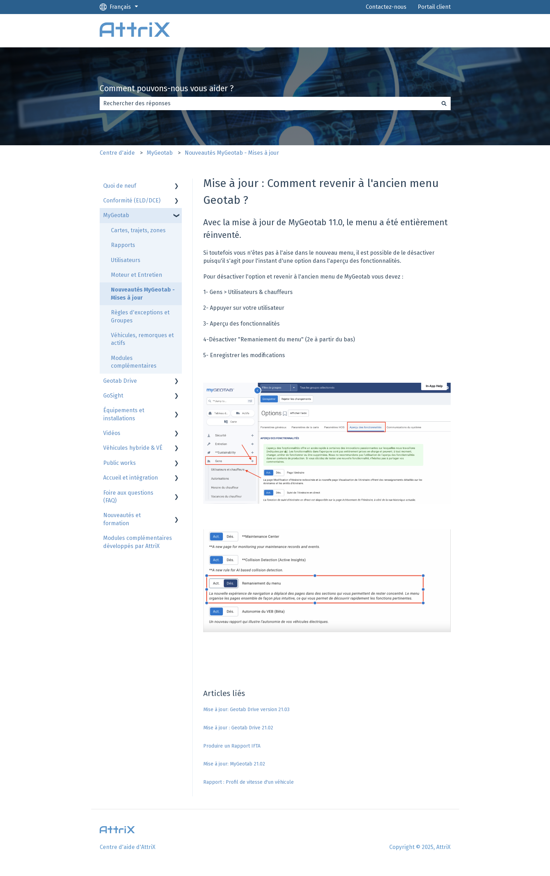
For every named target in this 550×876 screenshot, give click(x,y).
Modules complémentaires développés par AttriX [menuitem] (137, 542)
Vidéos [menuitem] (111, 433)
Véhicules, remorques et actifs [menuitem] (142, 339)
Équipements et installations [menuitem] (123, 414)
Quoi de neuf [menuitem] (119, 185)
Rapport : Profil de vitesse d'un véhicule (248, 782)
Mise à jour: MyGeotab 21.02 (234, 764)
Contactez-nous (386, 7)
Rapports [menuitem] (123, 245)
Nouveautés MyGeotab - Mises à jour (232, 152)
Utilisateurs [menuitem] (125, 260)
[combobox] (268, 103)
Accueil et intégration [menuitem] (130, 477)
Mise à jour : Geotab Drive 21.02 (238, 728)
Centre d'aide (117, 152)
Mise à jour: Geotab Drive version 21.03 (246, 710)
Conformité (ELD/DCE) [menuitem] (131, 200)
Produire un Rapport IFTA (231, 746)
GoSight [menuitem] (113, 395)
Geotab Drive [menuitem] (120, 380)
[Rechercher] (444, 103)
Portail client (434, 7)
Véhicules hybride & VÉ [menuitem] (133, 447)
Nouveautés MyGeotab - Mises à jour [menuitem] (143, 293)
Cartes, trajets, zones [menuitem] (138, 230)
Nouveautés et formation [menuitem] (122, 519)
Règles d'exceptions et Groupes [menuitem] (140, 316)
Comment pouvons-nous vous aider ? (167, 88)
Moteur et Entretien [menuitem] (136, 275)
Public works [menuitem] (119, 463)
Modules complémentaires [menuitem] (134, 362)
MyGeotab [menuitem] (116, 215)
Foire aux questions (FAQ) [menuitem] (128, 496)
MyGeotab (160, 152)
